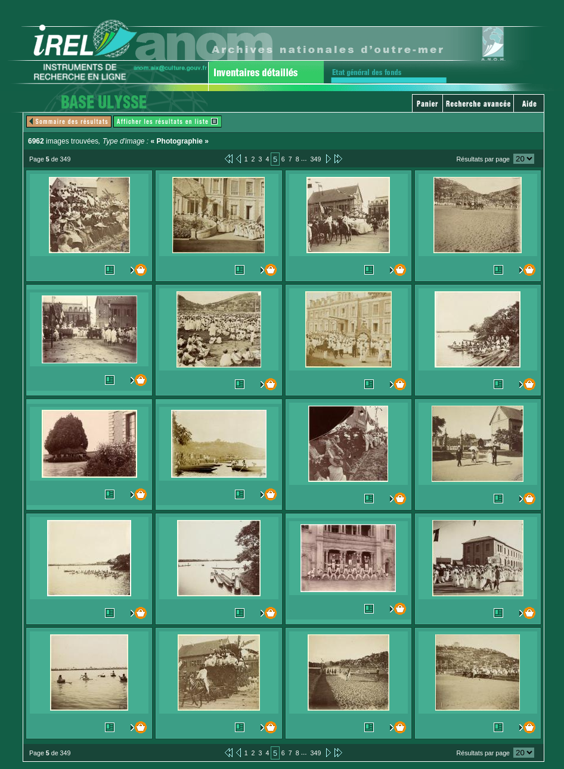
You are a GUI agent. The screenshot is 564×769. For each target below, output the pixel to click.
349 (316, 159)
